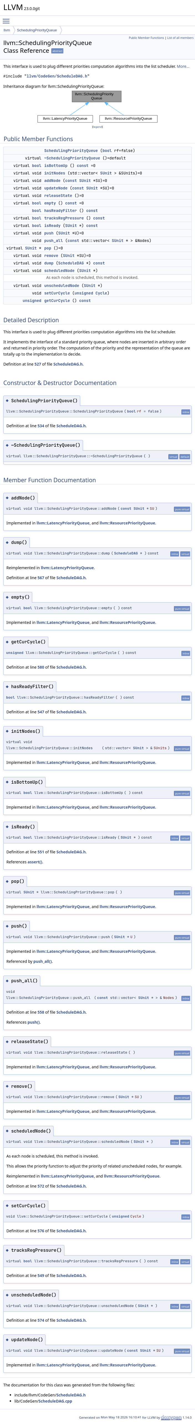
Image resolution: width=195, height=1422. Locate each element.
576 (40, 1230)
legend (97, 127)
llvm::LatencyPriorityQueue (63, 523)
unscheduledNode (61, 285)
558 (40, 1012)
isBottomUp (55, 165)
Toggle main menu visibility (7, 18)
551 (40, 851)
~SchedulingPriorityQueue (72, 158)
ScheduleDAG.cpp (55, 1401)
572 (40, 1186)
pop (47, 248)
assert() (34, 861)
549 (40, 1275)
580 (40, 667)
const (82, 165)
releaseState (58, 195)
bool (107, 150)
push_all (53, 240)
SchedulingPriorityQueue (37, 30)
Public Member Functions (146, 38)
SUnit (106, 173)
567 (40, 577)
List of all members (180, 38)
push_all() (42, 961)
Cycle (101, 293)
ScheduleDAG (71, 263)
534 (40, 425)
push (49, 233)
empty (50, 203)
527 (37, 364)
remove (51, 255)
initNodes (54, 173)
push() (33, 1022)
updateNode (55, 188)
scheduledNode (59, 270)
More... (183, 66)
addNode (52, 180)
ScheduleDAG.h (67, 364)
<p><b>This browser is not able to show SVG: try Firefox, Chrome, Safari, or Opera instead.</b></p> (97, 106)
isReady (52, 225)
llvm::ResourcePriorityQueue (127, 523)
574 (40, 1320)
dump (49, 263)
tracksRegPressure (64, 218)
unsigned (84, 293)
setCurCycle (57, 293)
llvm (7, 30)
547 (40, 711)
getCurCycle (57, 300)
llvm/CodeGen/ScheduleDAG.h (57, 76)
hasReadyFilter (60, 210)
